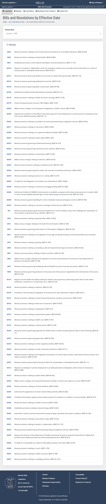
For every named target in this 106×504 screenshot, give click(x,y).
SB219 (9, 344)
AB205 (9, 108)
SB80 (9, 248)
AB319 (9, 143)
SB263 (9, 355)
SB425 (9, 435)
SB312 (9, 368)
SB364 (9, 397)
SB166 (9, 309)
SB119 (9, 279)
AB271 (9, 127)
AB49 (9, 52)
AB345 (9, 160)
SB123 (9, 287)
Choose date (9, 30)
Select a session (7, 7)
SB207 (9, 338)
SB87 (9, 266)
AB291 (9, 138)
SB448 (9, 443)
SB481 (9, 454)
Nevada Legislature (9, 3)
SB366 (9, 408)
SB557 (9, 459)
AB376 (9, 176)
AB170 (9, 98)
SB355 (9, 386)
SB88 (9, 272)
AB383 (9, 181)
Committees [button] (28, 11)
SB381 (9, 424)
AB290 (9, 132)
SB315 (9, 375)
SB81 (9, 253)
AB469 (9, 200)
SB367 (9, 413)
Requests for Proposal (83, 482)
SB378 (9, 419)
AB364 (9, 170)
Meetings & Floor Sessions (46, 11)
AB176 (9, 103)
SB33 (9, 229)
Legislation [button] (7, 11)
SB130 (9, 293)
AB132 (9, 81)
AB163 (9, 87)
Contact (45, 475)
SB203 (9, 331)
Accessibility (80, 475)
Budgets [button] (18, 11)
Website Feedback (48, 478)
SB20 (9, 218)
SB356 (9, 392)
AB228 (9, 114)
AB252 (9, 122)
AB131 (9, 76)
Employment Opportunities (51, 482)
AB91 (9, 63)
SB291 (9, 362)
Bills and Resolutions (16, 22)
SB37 (9, 235)
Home (5, 22)
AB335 (9, 154)
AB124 (9, 68)
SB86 (9, 259)
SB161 (9, 298)
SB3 (9, 211)
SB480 (9, 448)
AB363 (9, 165)
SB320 (9, 381)
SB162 (9, 303)
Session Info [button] (62, 11)
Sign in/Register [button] (96, 3)
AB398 (9, 187)
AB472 (9, 205)
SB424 (9, 430)
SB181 (9, 314)
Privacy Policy (81, 478)
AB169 (9, 92)
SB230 (9, 349)
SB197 (9, 325)
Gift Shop (45, 486)
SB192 (9, 320)
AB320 (9, 149)
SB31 (9, 224)
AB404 (9, 192)
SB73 (9, 242)
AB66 (9, 57)
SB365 (9, 403)
